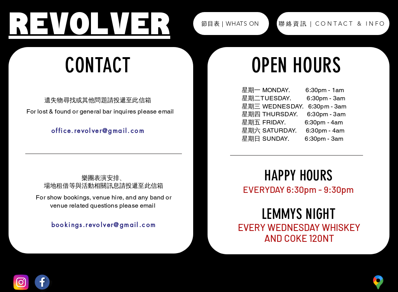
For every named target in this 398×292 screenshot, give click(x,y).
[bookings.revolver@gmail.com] (104, 225)
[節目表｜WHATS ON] (231, 23)
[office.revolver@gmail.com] (98, 131)
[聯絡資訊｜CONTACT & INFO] (333, 23)
